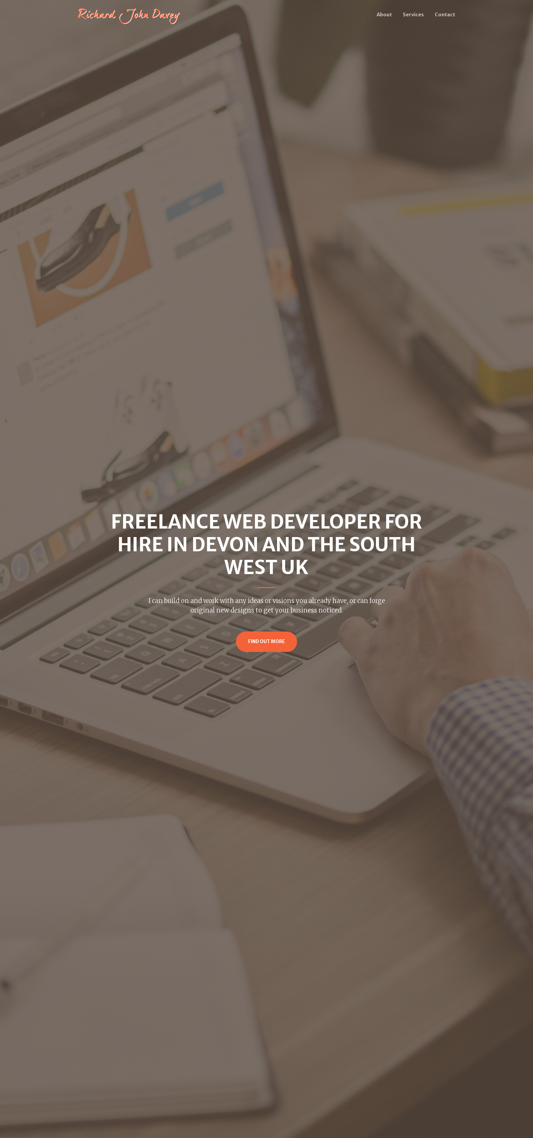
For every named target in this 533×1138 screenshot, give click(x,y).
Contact (445, 15)
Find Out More (266, 641)
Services (413, 15)
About (384, 15)
